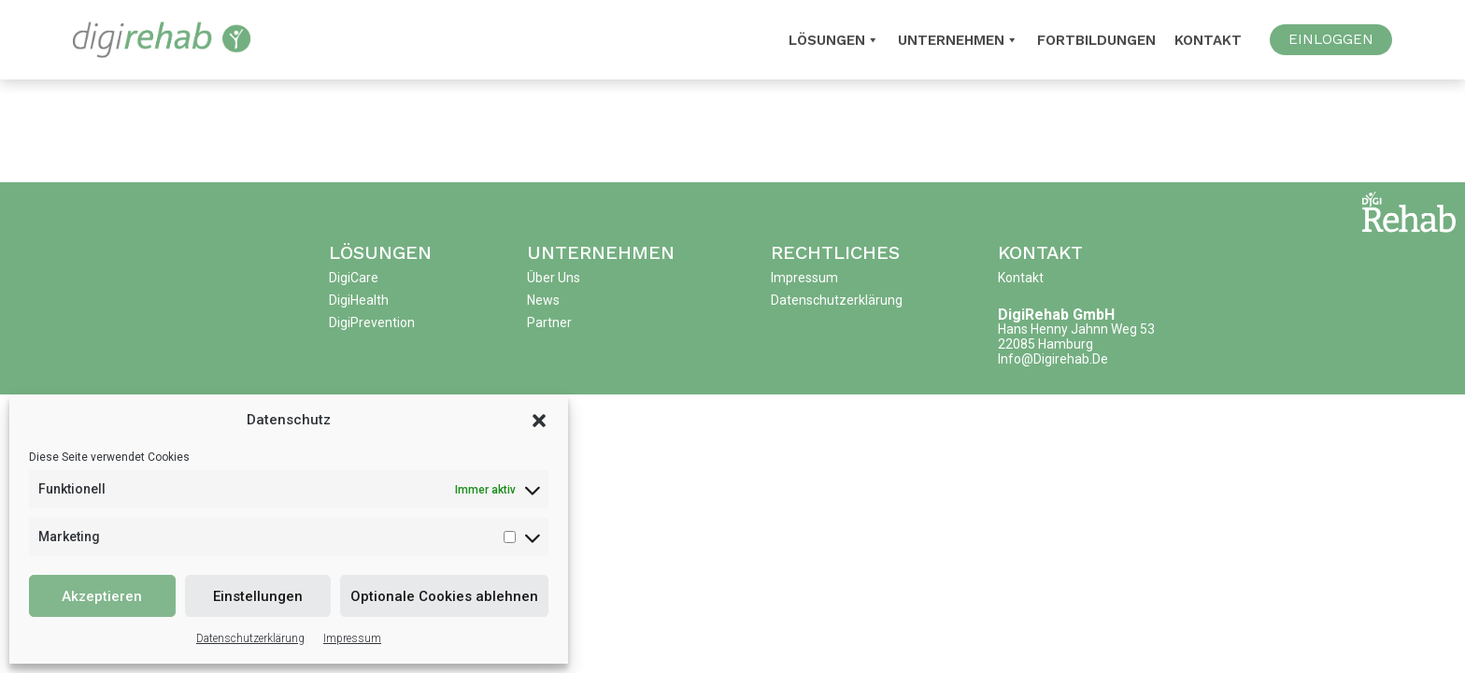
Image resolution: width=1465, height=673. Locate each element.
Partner (549, 322)
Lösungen (380, 252)
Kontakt (1208, 40)
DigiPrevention (372, 322)
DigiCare (353, 277)
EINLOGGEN (1330, 39)
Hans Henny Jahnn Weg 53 (1076, 329)
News (543, 300)
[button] (539, 419)
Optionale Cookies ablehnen (444, 596)
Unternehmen (958, 40)
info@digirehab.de (1053, 358)
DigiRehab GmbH (1056, 314)
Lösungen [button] (834, 40)
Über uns (553, 277)
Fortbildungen (1096, 40)
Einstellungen (258, 596)
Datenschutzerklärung (250, 638)
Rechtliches (835, 252)
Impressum (352, 638)
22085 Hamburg (1045, 343)
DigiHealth (359, 300)
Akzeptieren (102, 596)
